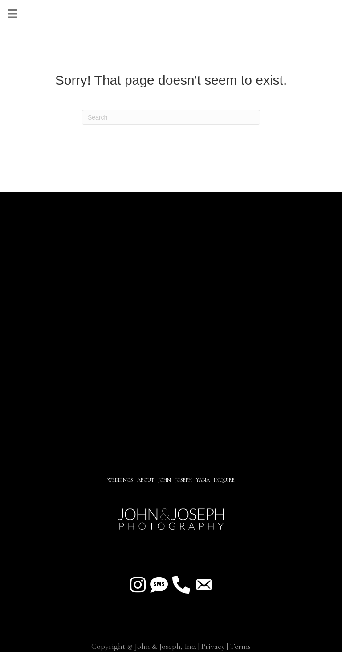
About (146, 480)
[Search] (171, 117)
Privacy (213, 646)
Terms (240, 646)
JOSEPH (183, 480)
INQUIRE (224, 480)
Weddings (120, 480)
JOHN (164, 480)
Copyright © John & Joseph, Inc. (143, 646)
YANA (203, 480)
